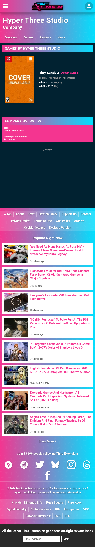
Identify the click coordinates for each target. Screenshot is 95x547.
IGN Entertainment (60, 488)
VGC (86, 509)
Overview (11, 37)
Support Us (69, 214)
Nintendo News (41, 509)
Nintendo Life (33, 502)
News (61, 37)
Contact (86, 214)
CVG (57, 516)
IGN (57, 509)
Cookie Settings (34, 227)
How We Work (48, 214)
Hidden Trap (45, 77)
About (20, 214)
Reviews (45, 37)
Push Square (54, 502)
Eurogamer (71, 509)
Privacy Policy (20, 221)
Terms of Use (43, 221)
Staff (31, 214)
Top (8, 214)
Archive (79, 221)
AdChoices (29, 492)
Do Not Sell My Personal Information (59, 492)
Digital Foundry (16, 509)
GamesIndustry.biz (38, 516)
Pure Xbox (74, 502)
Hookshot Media (26, 488)
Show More (47, 441)
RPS (67, 516)
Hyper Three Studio (35, 20)
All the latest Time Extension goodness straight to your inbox (47, 531)
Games (28, 37)
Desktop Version (60, 227)
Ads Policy (63, 221)
